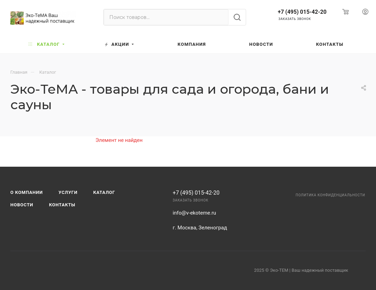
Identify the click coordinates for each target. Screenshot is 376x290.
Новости (21, 204)
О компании (26, 192)
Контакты (62, 204)
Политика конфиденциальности (330, 195)
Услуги (68, 192)
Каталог (104, 192)
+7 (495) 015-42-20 (302, 12)
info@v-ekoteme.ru (194, 213)
